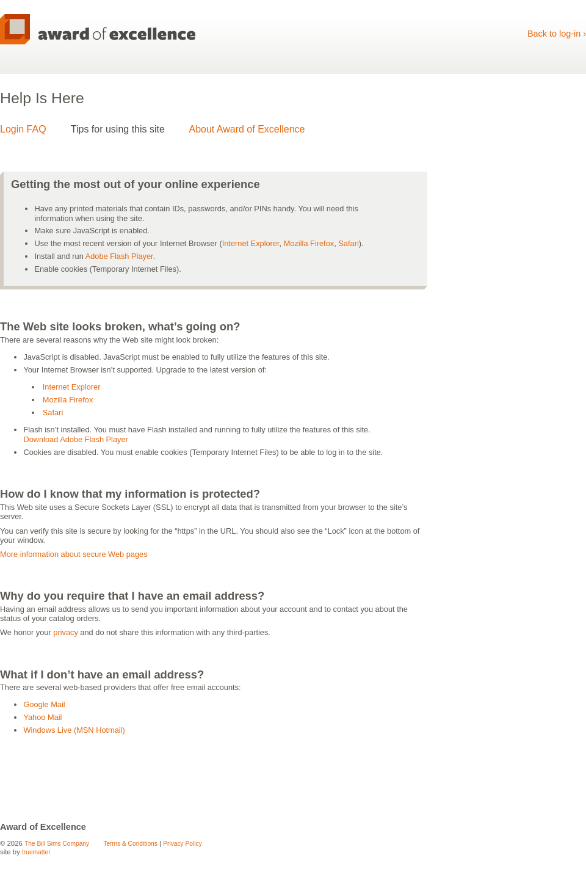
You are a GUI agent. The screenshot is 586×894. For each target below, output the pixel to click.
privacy (65, 632)
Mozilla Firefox (309, 243)
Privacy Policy (182, 843)
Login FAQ (23, 129)
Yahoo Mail (42, 717)
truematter (36, 852)
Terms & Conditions (130, 843)
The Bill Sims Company (56, 843)
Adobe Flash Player (119, 256)
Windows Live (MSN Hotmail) (74, 730)
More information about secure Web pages (74, 554)
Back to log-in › (556, 33)
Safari (348, 243)
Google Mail (44, 704)
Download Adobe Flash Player (75, 439)
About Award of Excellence (247, 129)
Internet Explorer (251, 243)
